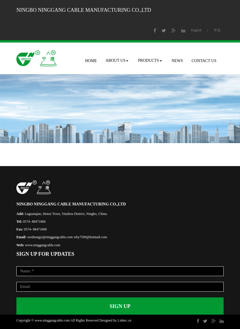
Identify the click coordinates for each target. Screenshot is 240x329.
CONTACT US (204, 61)
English (196, 30)
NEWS (177, 61)
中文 (217, 30)
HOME (91, 61)
